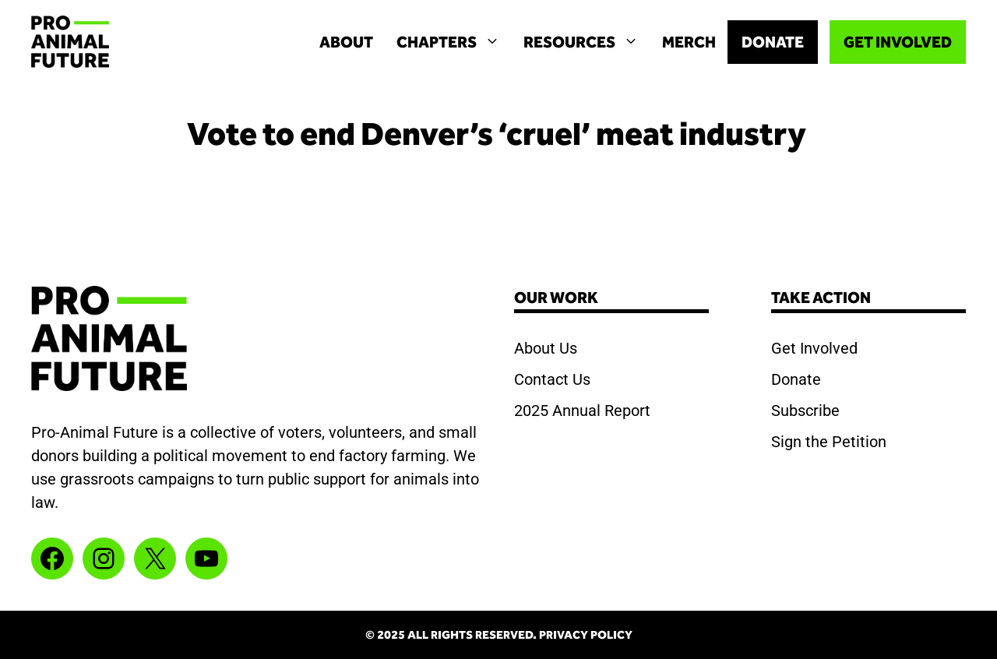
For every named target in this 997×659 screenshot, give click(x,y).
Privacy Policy (585, 635)
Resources (586, 42)
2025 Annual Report (582, 410)
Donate (796, 379)
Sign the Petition (828, 441)
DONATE (773, 42)
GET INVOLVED (898, 42)
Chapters (454, 42)
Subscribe (805, 410)
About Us (545, 348)
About (346, 42)
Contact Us (552, 379)
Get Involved (814, 348)
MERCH (689, 42)
